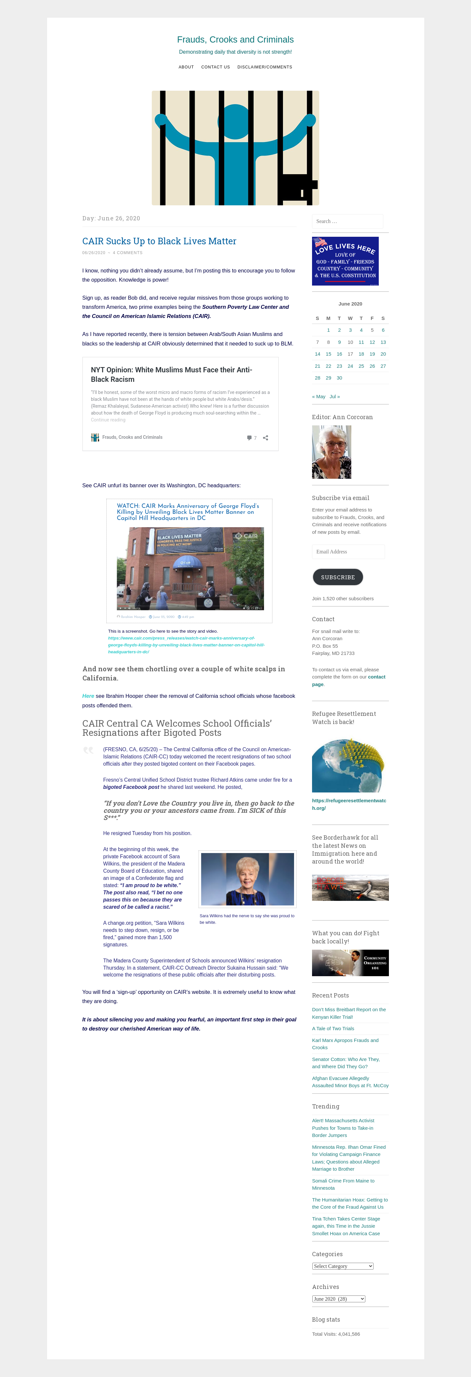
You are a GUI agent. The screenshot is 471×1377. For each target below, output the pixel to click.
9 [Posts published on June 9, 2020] (339, 342)
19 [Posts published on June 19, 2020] (372, 354)
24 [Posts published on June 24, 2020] (350, 366)
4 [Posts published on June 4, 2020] (361, 330)
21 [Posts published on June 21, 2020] (318, 366)
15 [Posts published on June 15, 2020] (328, 354)
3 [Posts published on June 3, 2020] (350, 330)
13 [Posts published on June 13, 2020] (383, 342)
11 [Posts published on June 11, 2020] (361, 342)
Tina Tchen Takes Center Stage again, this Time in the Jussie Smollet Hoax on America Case (346, 1226)
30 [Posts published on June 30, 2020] (339, 378)
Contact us (215, 67)
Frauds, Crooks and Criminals (235, 40)
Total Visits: (325, 1334)
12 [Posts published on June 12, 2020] (372, 342)
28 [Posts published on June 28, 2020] (318, 378)
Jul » (335, 396)
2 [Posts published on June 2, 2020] (339, 330)
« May (318, 396)
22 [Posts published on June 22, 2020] (328, 366)
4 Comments (128, 253)
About (186, 67)
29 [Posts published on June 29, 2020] (328, 378)
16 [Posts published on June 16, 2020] (339, 354)
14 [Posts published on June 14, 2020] (318, 354)
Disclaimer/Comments (264, 67)
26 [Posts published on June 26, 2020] (372, 366)
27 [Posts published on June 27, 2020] (383, 366)
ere (90, 696)
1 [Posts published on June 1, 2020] (328, 330)
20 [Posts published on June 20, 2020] (383, 354)
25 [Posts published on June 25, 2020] (361, 366)
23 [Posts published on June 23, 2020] (339, 366)
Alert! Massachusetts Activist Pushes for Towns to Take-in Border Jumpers (343, 1128)
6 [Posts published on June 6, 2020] (383, 330)
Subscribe (338, 577)
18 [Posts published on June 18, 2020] (361, 354)
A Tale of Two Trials (333, 1028)
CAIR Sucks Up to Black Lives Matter (159, 241)
